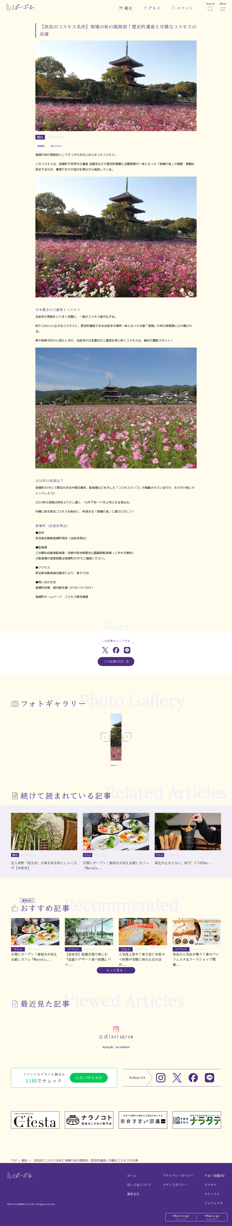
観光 (25, 1160)
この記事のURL (116, 661)
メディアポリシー (175, 1184)
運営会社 (133, 1193)
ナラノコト (212, 1193)
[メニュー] (223, 7)
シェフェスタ (214, 1203)
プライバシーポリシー (178, 1175)
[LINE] (209, 1077)
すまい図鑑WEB (215, 1175)
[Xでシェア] (105, 650)
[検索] (210, 7)
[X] (177, 1077)
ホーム (131, 1175)
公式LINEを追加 (88, 1077)
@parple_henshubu (116, 1047)
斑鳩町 (41, 146)
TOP (14, 1160)
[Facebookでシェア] (116, 650)
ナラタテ (211, 1184)
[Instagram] (160, 1077)
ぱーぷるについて (139, 1184)
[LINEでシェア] (127, 650)
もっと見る (114, 970)
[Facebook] (193, 1077)
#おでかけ (56, 146)
